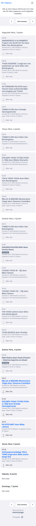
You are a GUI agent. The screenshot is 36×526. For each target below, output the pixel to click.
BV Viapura (6, 3)
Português (18, 517)
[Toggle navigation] (32, 3)
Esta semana (22, 21)
